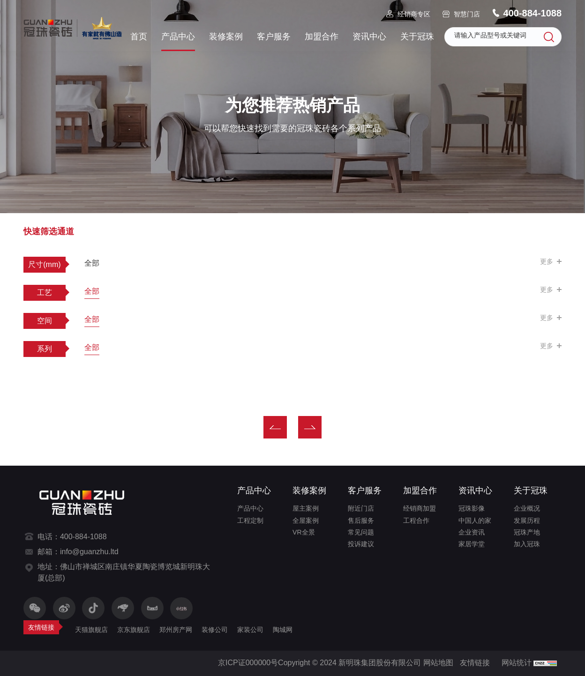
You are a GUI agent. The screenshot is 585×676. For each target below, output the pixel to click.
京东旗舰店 (133, 629)
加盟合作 (321, 36)
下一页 (310, 427)
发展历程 (527, 520)
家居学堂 (471, 544)
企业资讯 (471, 532)
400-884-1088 (532, 13)
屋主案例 (305, 508)
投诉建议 (361, 544)
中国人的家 (474, 520)
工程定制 (250, 520)
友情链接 (475, 663)
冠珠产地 (527, 532)
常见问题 (361, 532)
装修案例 (226, 36)
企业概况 (527, 508)
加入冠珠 (527, 544)
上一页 (275, 427)
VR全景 (303, 532)
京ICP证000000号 (248, 663)
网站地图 (438, 663)
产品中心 (178, 36)
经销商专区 (414, 14)
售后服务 (361, 520)
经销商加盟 (419, 508)
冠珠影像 (471, 508)
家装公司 (250, 629)
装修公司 (215, 629)
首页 (138, 36)
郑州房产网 (175, 629)
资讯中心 (369, 36)
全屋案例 (305, 520)
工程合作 (416, 520)
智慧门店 (467, 14)
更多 (546, 261)
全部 (91, 263)
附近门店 (361, 508)
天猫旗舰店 (91, 629)
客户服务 (274, 36)
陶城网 (282, 629)
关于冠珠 (417, 36)
